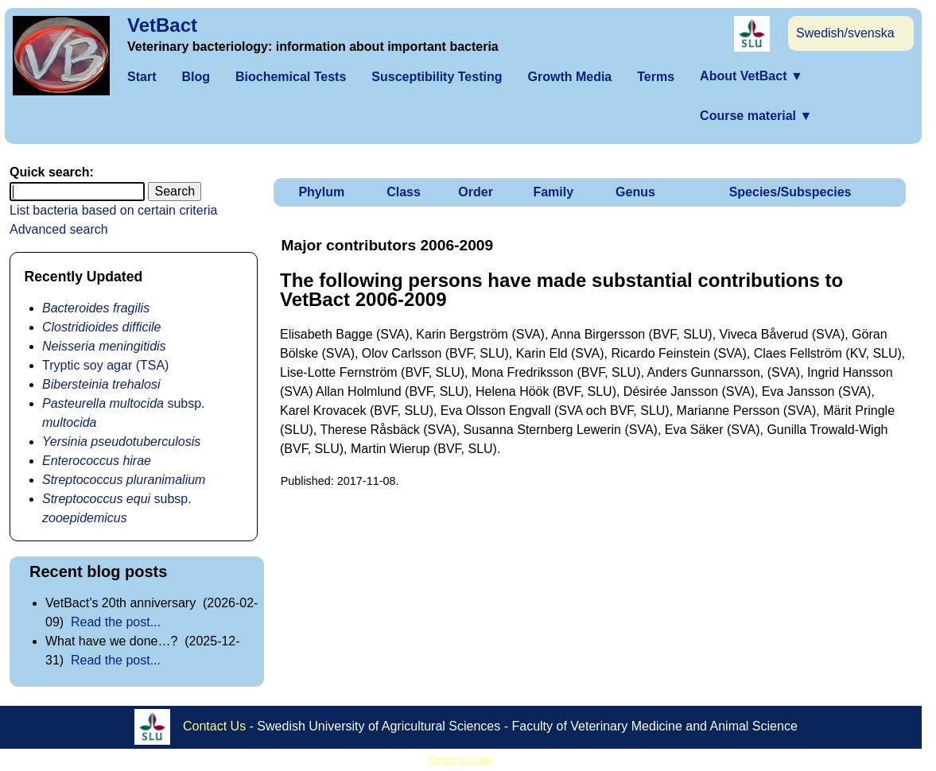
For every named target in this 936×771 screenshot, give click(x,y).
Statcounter (461, 761)
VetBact (162, 25)
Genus (635, 192)
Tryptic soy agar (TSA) (105, 365)
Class (403, 192)
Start (141, 76)
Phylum (321, 192)
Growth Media (569, 76)
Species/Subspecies (790, 192)
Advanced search (59, 229)
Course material (756, 115)
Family (553, 192)
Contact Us (214, 726)
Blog (195, 76)
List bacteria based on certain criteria (113, 210)
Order (475, 192)
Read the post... (116, 622)
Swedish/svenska (845, 33)
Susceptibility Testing (436, 76)
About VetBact (751, 76)
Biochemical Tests (290, 76)
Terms (655, 76)
